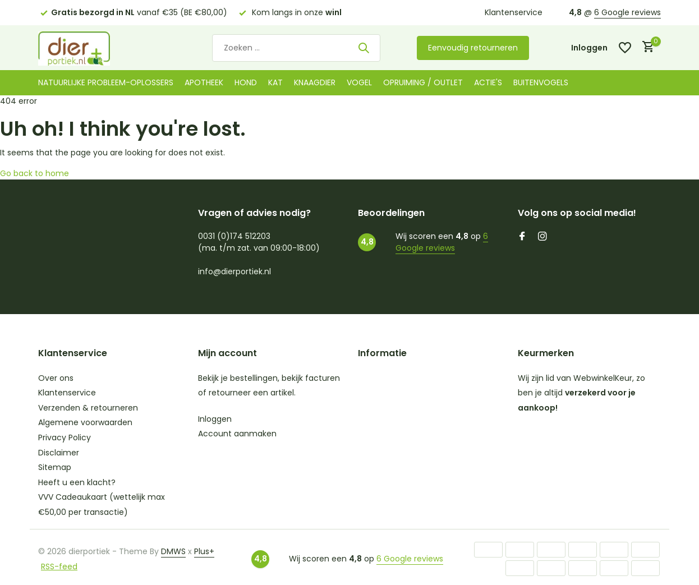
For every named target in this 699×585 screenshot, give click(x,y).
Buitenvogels (540, 82)
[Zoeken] (296, 48)
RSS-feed (59, 566)
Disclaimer (58, 452)
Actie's (488, 82)
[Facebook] (522, 237)
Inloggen (215, 419)
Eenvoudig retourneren (473, 47)
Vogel (359, 82)
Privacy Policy (64, 437)
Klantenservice (513, 12)
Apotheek (204, 82)
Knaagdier (314, 82)
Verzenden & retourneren (88, 407)
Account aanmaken (237, 433)
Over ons (55, 378)
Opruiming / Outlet (423, 82)
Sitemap (54, 467)
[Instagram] (542, 237)
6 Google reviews (627, 12)
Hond (245, 82)
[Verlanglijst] (625, 48)
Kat (275, 82)
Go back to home (34, 173)
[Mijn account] (589, 48)
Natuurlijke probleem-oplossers (105, 82)
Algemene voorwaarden (85, 422)
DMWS (173, 551)
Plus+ (204, 551)
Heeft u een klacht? (77, 482)
